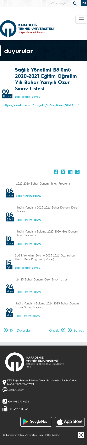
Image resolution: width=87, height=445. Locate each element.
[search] (75, 3)
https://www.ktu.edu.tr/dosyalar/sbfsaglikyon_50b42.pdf (41, 105)
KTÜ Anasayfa (58, 3)
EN (84, 3)
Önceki (54, 330)
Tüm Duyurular (20, 330)
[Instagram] (81, 434)
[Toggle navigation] (81, 19)
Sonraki (79, 330)
